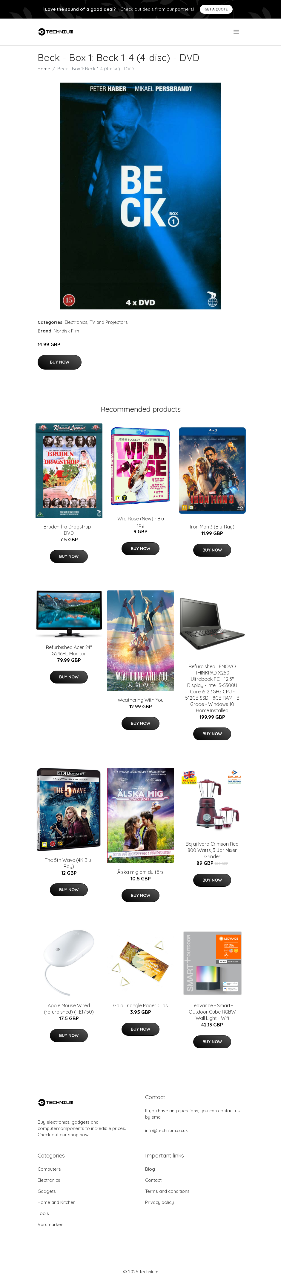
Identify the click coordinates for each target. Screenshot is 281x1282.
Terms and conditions (167, 1191)
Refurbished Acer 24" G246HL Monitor (69, 650)
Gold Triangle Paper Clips (140, 1005)
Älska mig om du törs (140, 872)
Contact (153, 1180)
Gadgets (47, 1191)
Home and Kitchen (57, 1202)
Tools (43, 1213)
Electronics (76, 322)
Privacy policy (159, 1202)
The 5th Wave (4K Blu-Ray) (69, 863)
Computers (49, 1169)
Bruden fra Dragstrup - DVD (69, 530)
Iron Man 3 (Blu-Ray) (212, 527)
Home (44, 69)
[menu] (237, 32)
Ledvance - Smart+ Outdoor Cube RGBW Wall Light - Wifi (212, 1011)
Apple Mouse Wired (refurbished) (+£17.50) (69, 1008)
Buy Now (59, 362)
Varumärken (50, 1224)
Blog (150, 1169)
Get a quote (216, 9)
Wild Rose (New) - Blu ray (140, 522)
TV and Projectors (109, 322)
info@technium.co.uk (166, 1130)
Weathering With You (141, 700)
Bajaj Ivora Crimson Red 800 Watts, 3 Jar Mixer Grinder (212, 850)
